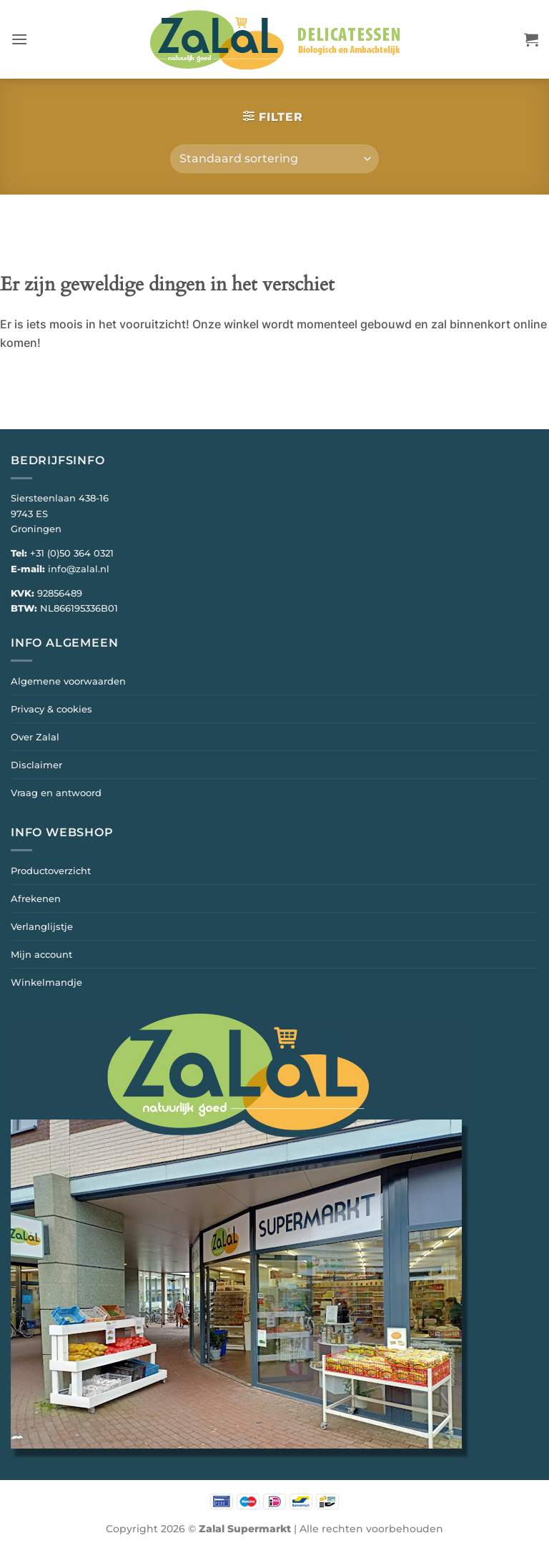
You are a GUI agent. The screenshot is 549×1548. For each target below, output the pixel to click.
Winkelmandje (46, 982)
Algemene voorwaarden (68, 681)
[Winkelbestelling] (274, 158)
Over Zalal (35, 737)
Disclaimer (36, 764)
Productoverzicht (51, 870)
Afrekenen (36, 898)
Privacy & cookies (51, 709)
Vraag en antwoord (56, 792)
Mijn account (41, 954)
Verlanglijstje (42, 926)
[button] (19, 39)
